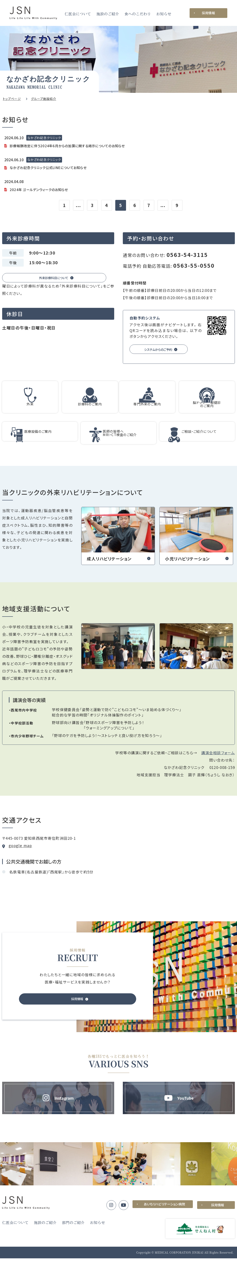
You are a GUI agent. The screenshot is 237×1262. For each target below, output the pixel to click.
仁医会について (78, 14)
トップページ (12, 98)
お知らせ (163, 14)
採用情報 (208, 13)
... (78, 204)
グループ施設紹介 (43, 98)
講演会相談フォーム (218, 756)
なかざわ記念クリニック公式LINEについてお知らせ (53, 166)
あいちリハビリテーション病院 (162, 1209)
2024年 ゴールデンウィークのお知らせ (43, 188)
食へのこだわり (138, 14)
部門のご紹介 (73, 1226)
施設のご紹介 (108, 14)
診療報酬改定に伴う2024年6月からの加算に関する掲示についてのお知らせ (75, 145)
